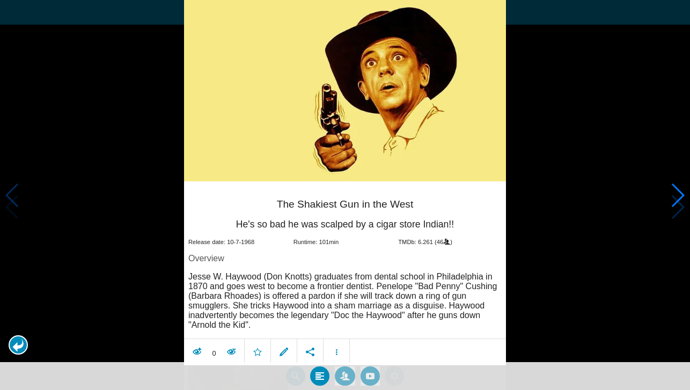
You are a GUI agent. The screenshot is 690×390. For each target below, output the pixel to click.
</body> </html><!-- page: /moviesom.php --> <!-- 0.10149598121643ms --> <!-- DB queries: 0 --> (345, 195)
